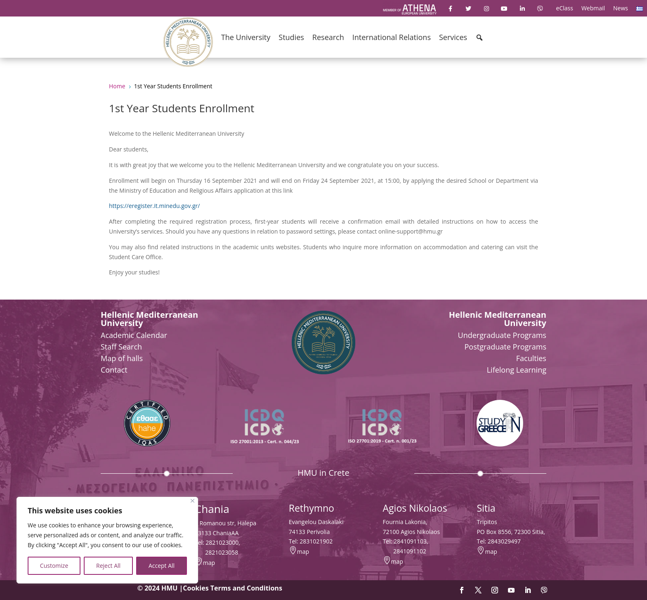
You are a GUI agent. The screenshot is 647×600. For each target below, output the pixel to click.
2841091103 (410, 541)
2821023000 (221, 542)
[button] (479, 37)
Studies (291, 37)
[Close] (192, 501)
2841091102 (409, 551)
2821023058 (221, 552)
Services (453, 37)
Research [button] (328, 37)
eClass (564, 8)
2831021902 (316, 541)
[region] (107, 540)
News (620, 8)
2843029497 (504, 541)
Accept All (162, 565)
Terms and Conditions (246, 588)
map (209, 563)
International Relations (391, 37)
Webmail (593, 8)
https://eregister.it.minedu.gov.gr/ (154, 206)
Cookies (195, 588)
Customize (54, 565)
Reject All (108, 565)
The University (245, 37)
